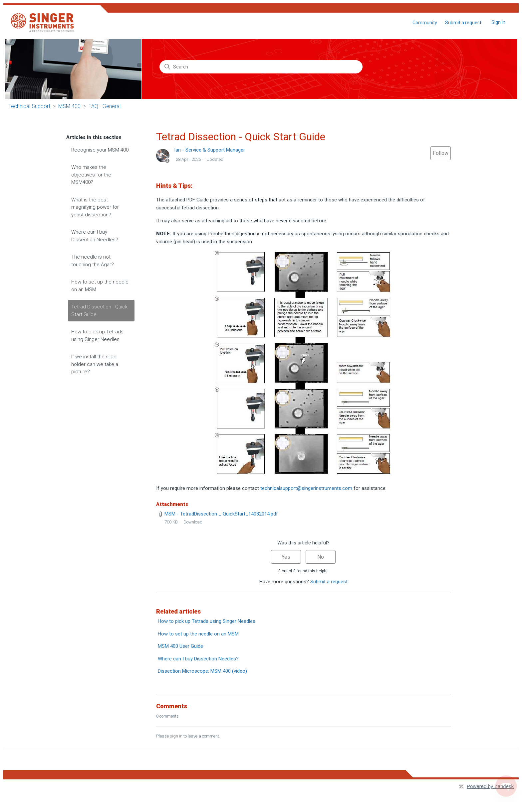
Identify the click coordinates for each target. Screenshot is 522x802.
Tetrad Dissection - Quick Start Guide (99, 310)
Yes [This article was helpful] (286, 557)
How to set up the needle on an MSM (100, 285)
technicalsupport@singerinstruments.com (306, 488)
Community (424, 22)
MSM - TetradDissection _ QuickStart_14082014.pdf (221, 514)
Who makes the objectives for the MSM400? (91, 174)
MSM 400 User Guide (180, 646)
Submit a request (463, 22)
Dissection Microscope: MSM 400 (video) (202, 671)
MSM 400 (69, 106)
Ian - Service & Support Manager (209, 150)
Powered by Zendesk (490, 786)
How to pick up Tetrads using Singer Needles (97, 335)
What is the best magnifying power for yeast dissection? (95, 207)
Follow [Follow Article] (440, 153)
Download (192, 521)
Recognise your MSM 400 (100, 150)
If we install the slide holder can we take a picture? (94, 364)
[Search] (261, 66)
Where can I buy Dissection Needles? (94, 236)
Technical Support (29, 106)
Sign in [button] (498, 22)
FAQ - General (105, 106)
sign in (176, 736)
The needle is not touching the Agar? (92, 261)
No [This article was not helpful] (320, 557)
